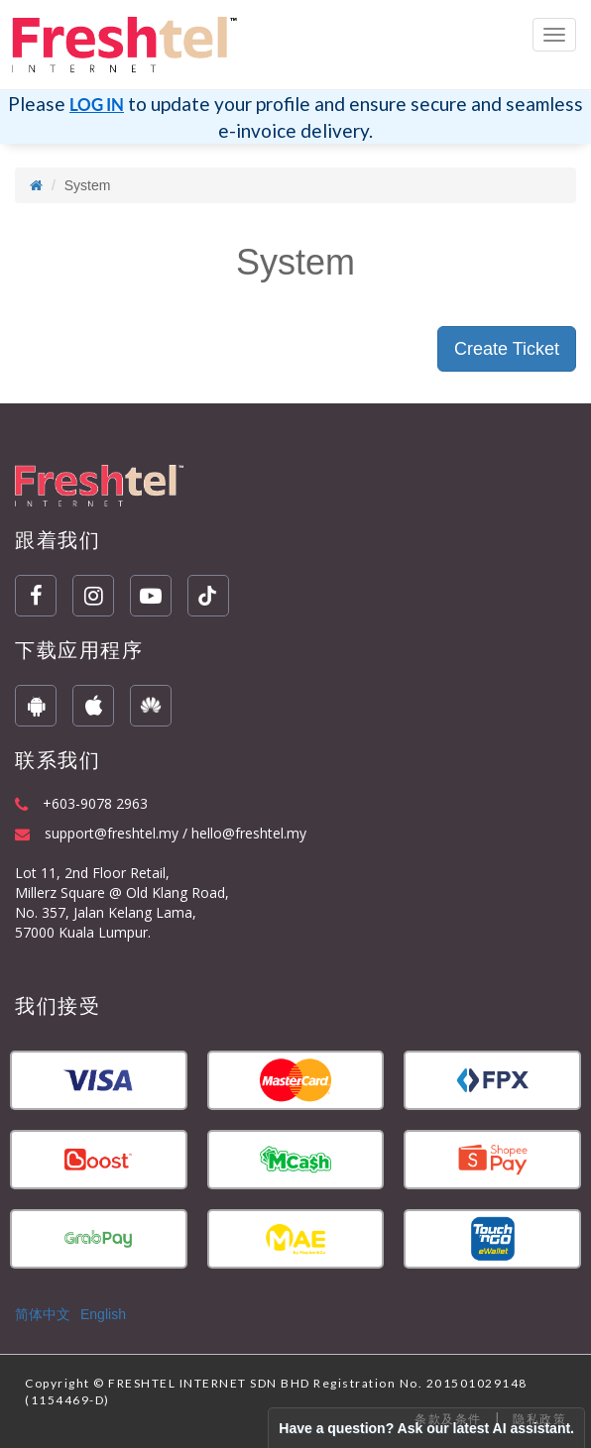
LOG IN (96, 104)
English (103, 1314)
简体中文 (42, 1314)
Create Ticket (506, 349)
